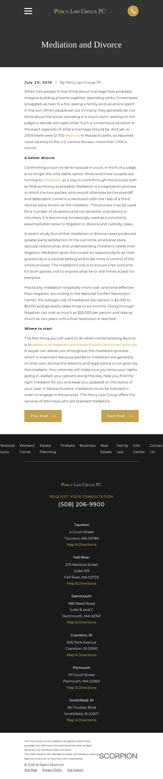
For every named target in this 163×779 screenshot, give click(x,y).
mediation (52, 180)
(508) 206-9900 (81, 504)
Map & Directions (81, 544)
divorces (72, 135)
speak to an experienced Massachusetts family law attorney (84, 345)
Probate (68, 445)
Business (88, 445)
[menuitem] (30, 770)
